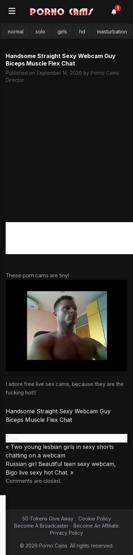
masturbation (112, 31)
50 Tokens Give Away (47, 518)
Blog (12, 438)
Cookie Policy (94, 518)
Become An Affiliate (96, 526)
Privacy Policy (66, 533)
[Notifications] (118, 12)
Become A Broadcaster (41, 526)
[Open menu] (12, 11)
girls (62, 31)
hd (82, 31)
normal (15, 31)
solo (40, 31)
